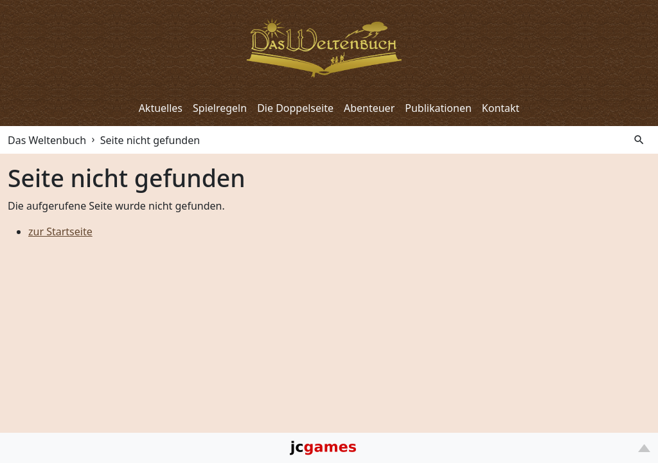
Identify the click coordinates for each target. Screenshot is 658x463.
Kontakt (501, 108)
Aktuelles (160, 108)
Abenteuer (369, 108)
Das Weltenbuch (47, 140)
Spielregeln (220, 108)
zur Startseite (60, 231)
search (639, 140)
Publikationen (438, 108)
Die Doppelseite (295, 108)
